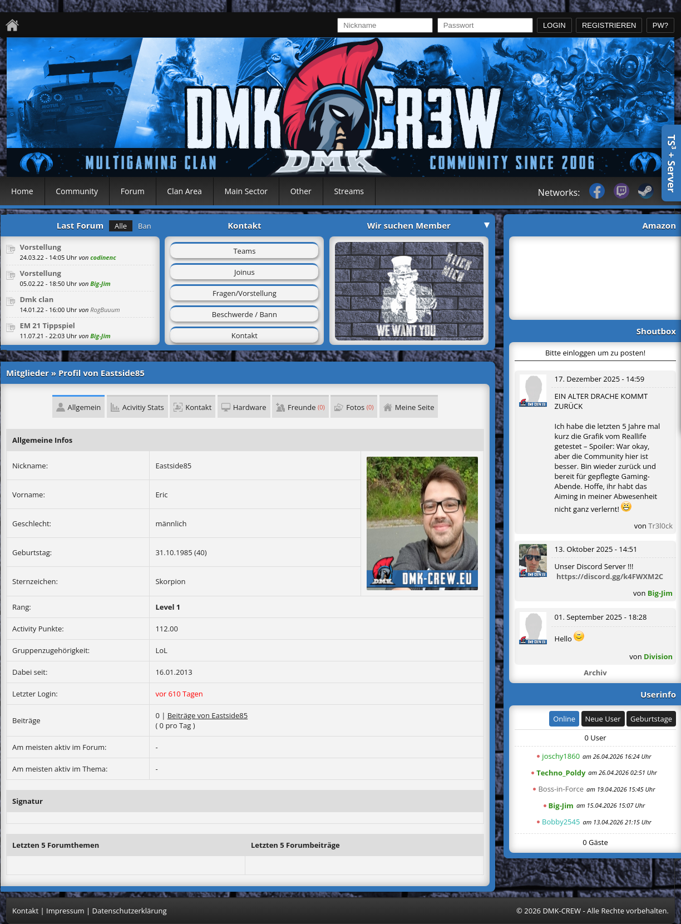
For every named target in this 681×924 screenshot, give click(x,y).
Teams (244, 251)
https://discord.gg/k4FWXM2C (609, 576)
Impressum (65, 911)
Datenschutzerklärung (129, 911)
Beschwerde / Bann (244, 314)
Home (22, 191)
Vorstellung (40, 247)
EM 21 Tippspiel (47, 325)
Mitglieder (27, 372)
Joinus (244, 272)
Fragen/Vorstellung (245, 293)
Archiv (595, 673)
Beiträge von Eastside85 (207, 715)
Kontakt (244, 335)
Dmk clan (36, 299)
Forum (133, 191)
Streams (349, 191)
